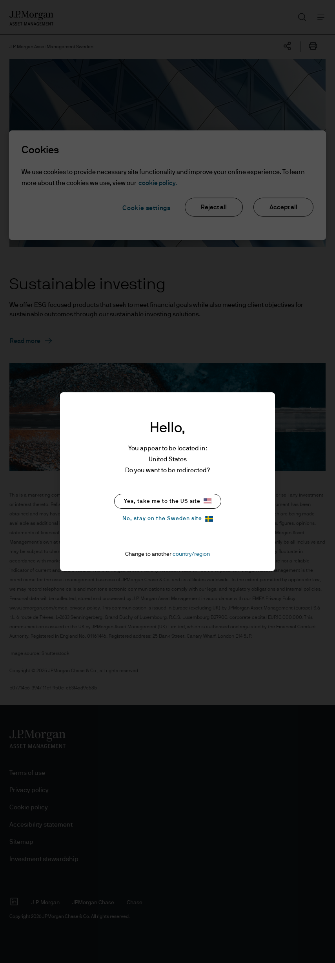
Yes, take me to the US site (167, 501)
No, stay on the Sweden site (167, 519)
